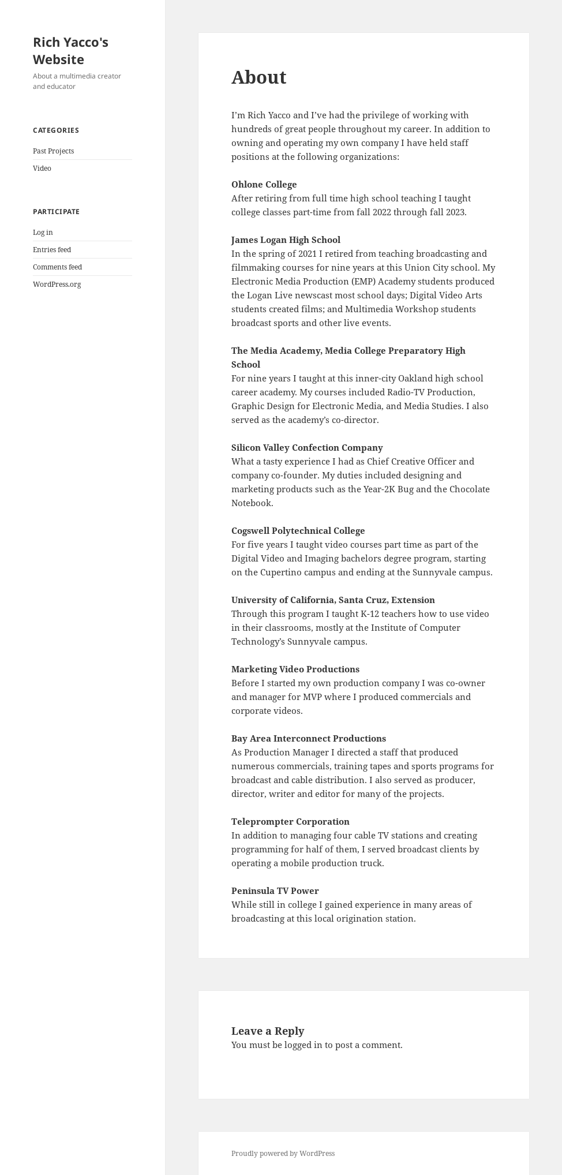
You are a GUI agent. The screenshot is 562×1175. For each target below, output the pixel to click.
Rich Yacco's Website (70, 50)
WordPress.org (57, 284)
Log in (43, 232)
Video (42, 168)
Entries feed (52, 250)
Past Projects (53, 151)
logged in (303, 1044)
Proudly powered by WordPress (283, 1153)
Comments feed (57, 267)
